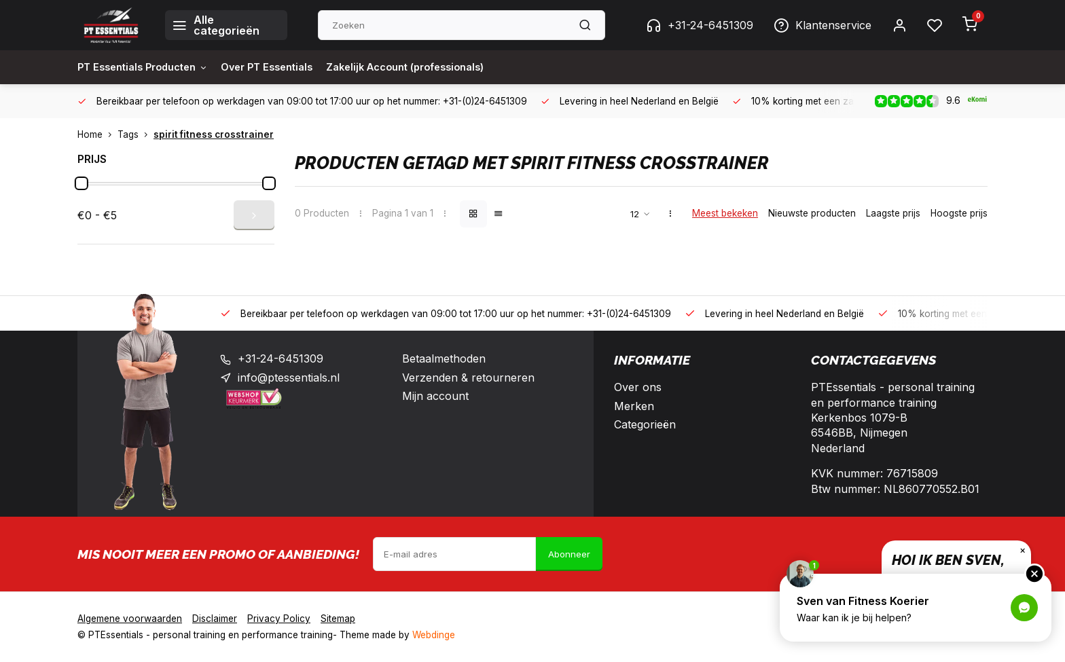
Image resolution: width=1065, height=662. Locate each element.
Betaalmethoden (444, 358)
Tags (136, 134)
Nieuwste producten (812, 213)
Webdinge (433, 634)
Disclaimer (214, 618)
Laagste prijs (893, 213)
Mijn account (435, 396)
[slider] (81, 183)
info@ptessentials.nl (289, 377)
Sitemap (338, 618)
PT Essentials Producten (149, 67)
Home (97, 134)
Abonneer (569, 554)
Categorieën (645, 424)
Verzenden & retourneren (468, 377)
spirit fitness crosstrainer (214, 134)
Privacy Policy (278, 618)
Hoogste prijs (959, 213)
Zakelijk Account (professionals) (436, 67)
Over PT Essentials (284, 67)
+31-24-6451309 (699, 25)
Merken (634, 406)
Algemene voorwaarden (129, 618)
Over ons (638, 387)
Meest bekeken (725, 213)
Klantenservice (822, 25)
